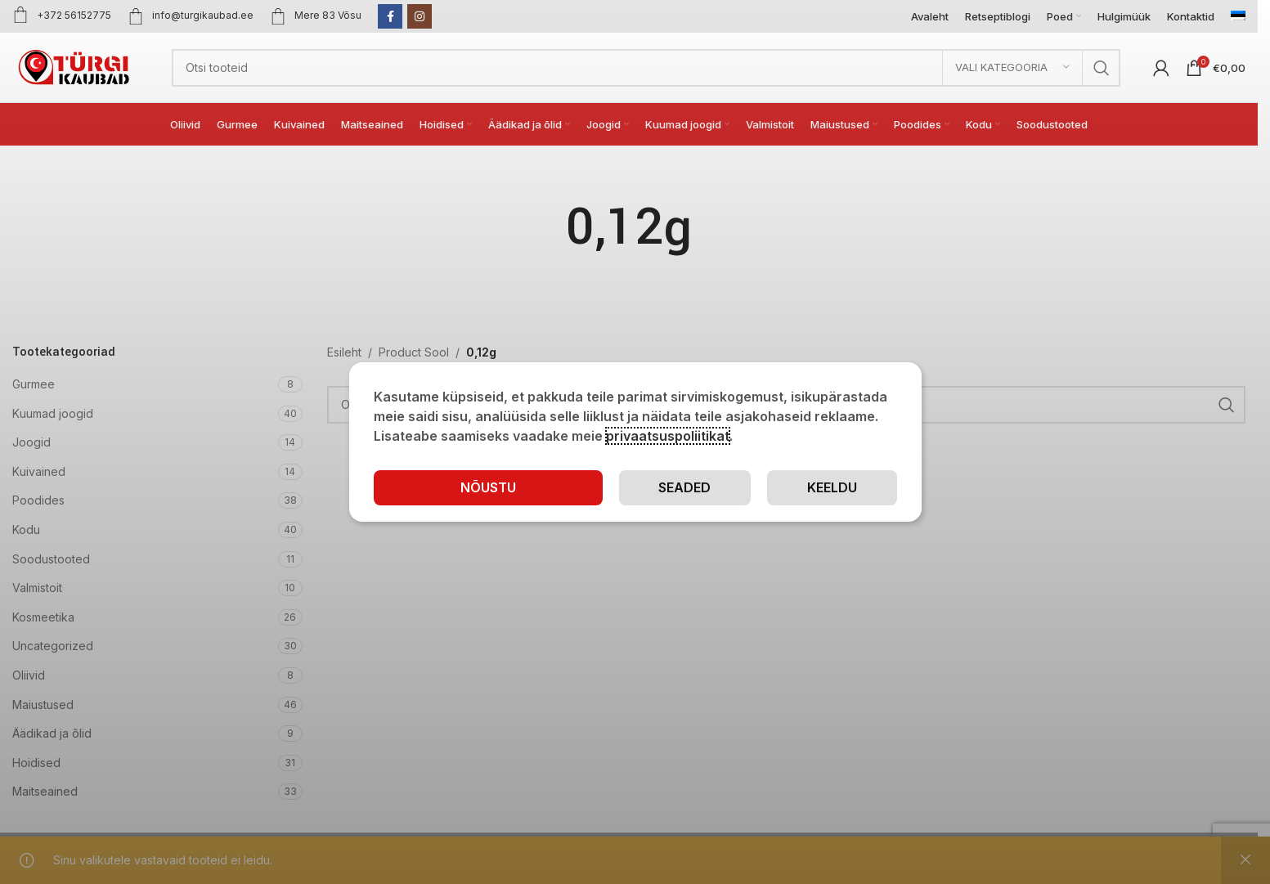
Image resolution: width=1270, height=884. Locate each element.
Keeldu (832, 487)
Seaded (684, 487)
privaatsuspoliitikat (667, 436)
